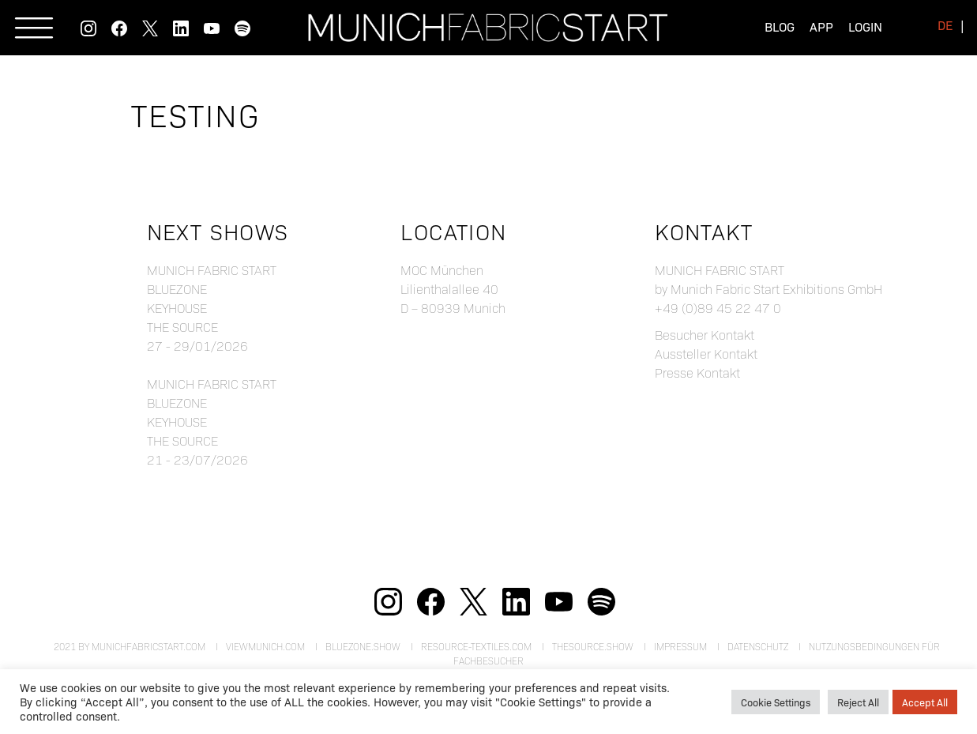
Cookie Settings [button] (775, 702)
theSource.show (592, 646)
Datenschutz (757, 646)
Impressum (680, 646)
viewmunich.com (265, 646)
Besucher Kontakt (704, 334)
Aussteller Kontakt (706, 353)
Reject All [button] (858, 702)
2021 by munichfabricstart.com (129, 646)
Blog (780, 26)
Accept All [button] (925, 702)
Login (865, 26)
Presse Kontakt (697, 372)
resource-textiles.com (476, 646)
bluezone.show (362, 646)
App (821, 26)
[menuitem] (945, 24)
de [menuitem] (945, 25)
